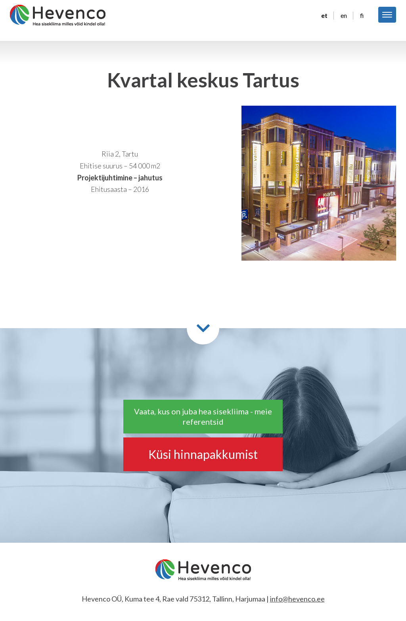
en (344, 15)
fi (362, 15)
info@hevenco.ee (297, 598)
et (324, 15)
